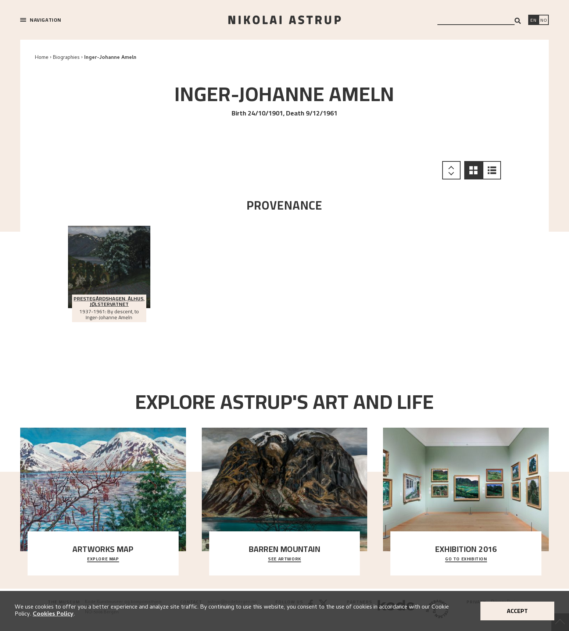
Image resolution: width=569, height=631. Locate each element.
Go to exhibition (466, 559)
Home (42, 58)
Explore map (103, 559)
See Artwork (284, 559)
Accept (517, 610)
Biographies (66, 58)
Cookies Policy (53, 614)
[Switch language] (533, 20)
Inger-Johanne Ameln (110, 58)
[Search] (518, 21)
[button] (473, 170)
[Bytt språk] (543, 20)
